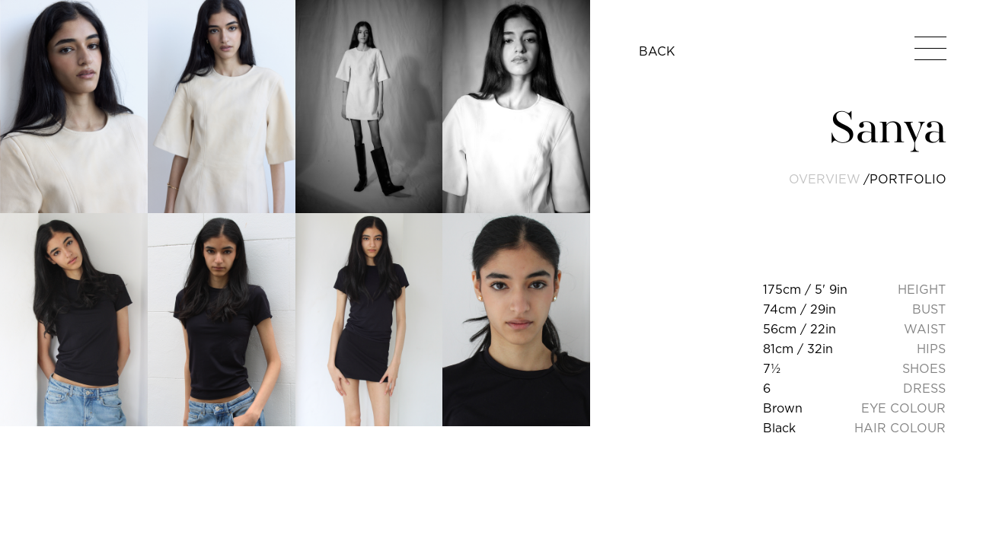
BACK (657, 51)
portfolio (908, 178)
